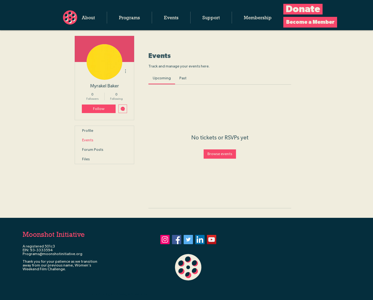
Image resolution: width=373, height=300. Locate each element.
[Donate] (303, 9)
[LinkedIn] (200, 239)
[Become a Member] (310, 22)
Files (86, 159)
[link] (162, 78)
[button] (88, 18)
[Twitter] (188, 239)
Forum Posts (92, 150)
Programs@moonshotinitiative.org (52, 254)
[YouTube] (211, 239)
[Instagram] (165, 239)
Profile (87, 131)
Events (87, 140)
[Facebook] (176, 239)
